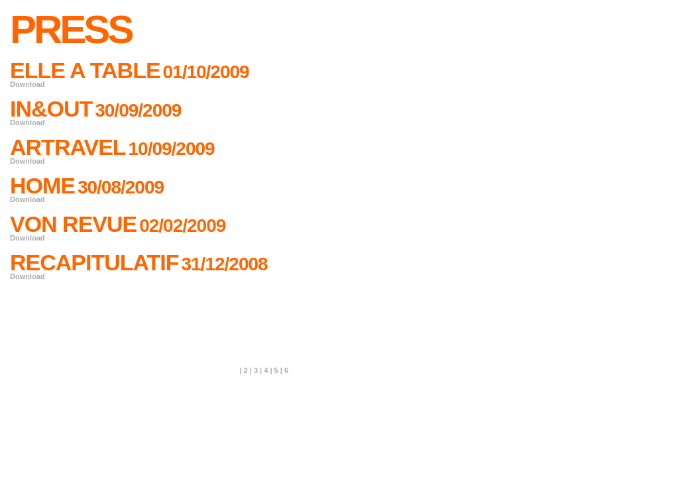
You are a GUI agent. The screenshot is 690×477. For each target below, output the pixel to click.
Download (27, 84)
